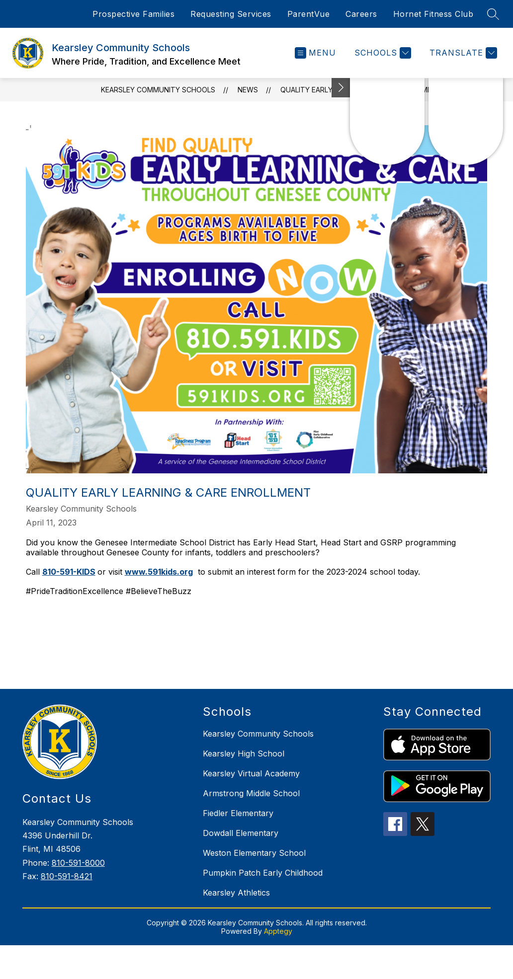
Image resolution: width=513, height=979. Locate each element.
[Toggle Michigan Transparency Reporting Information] (341, 87)
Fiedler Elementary (238, 813)
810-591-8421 (66, 876)
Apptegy (278, 931)
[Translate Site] (462, 53)
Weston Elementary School (254, 853)
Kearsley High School (243, 753)
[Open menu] (315, 53)
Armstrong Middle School (251, 793)
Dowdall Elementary (240, 833)
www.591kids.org (159, 572)
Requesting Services (230, 14)
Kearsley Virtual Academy (251, 773)
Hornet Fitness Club (433, 14)
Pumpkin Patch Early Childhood (263, 873)
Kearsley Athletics (236, 893)
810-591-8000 (78, 863)
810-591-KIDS (68, 572)
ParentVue (308, 14)
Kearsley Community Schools (158, 89)
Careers (361, 14)
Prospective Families (133, 14)
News (248, 89)
